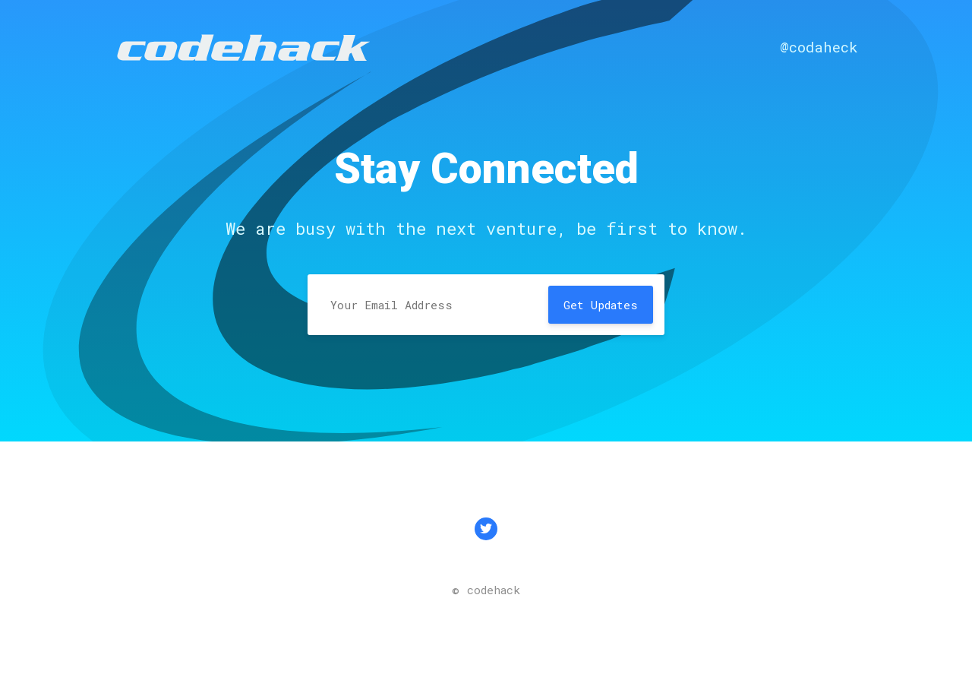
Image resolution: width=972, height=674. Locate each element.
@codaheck (819, 46)
